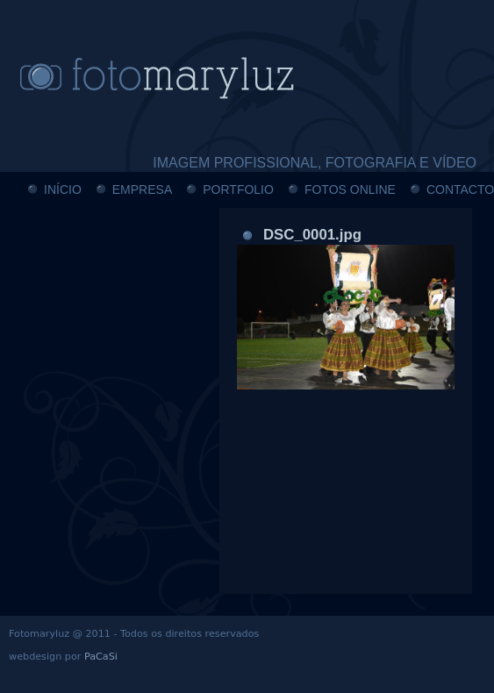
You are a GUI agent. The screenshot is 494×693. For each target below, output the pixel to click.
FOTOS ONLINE (350, 189)
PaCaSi (101, 656)
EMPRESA (142, 189)
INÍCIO (63, 189)
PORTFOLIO (238, 189)
